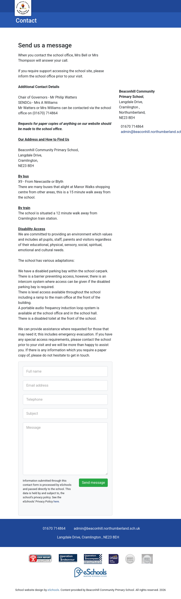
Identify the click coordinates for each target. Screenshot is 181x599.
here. (56, 501)
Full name (34, 371)
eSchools (53, 590)
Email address (37, 385)
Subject (32, 413)
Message (33, 427)
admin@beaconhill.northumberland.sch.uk (107, 528)
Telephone (34, 399)
